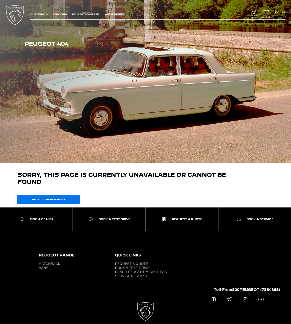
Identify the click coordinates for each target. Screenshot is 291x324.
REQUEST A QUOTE (131, 264)
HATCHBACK (49, 264)
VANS (43, 268)
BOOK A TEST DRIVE (132, 268)
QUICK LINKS (128, 255)
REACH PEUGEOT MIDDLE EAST (142, 272)
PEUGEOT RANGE (57, 255)
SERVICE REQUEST (131, 276)
